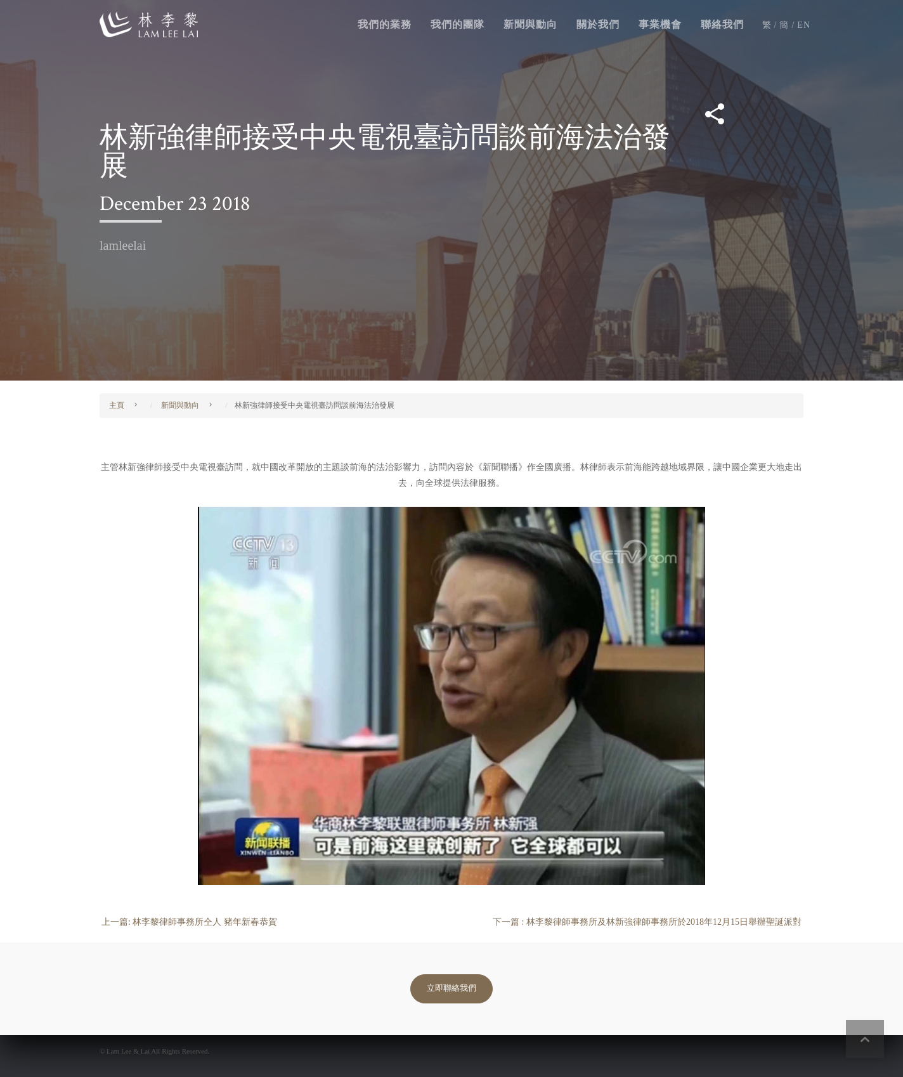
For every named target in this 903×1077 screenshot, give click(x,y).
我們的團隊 (457, 25)
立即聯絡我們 (451, 988)
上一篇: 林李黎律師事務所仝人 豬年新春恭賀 (189, 922)
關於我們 (598, 25)
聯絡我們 (722, 25)
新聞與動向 (530, 25)
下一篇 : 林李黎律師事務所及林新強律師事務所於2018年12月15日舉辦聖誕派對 (647, 922)
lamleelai (123, 245)
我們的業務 (385, 25)
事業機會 (660, 25)
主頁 (116, 405)
